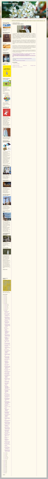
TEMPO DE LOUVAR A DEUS (7, 407)
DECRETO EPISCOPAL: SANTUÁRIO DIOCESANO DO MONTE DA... (7, 387)
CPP (23, 18)
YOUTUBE (41, 18)
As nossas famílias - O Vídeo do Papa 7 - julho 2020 (7, 448)
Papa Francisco (20, 60)
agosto (5, 309)
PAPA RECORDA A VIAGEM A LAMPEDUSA (7, 425)
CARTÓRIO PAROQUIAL (19, 18)
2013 (4, 467)
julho (5, 310)
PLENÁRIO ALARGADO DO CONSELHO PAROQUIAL (6, 338)
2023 (4, 299)
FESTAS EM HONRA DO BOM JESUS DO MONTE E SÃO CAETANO (7, 325)
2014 (4, 466)
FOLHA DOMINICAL (14, 18)
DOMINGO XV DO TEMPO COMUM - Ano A (7, 418)
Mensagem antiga (32, 65)
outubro (5, 306)
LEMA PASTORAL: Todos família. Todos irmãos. (6, 431)
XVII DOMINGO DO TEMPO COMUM (7, 343)
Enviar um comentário (16, 63)
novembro (5, 305)
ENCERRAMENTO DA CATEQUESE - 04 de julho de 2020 (7, 399)
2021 (4, 301)
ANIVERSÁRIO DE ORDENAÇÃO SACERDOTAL (6, 412)
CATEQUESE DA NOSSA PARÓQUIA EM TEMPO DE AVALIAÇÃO (7, 402)
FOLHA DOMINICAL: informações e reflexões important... (7, 351)
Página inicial (25, 65)
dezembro (5, 304)
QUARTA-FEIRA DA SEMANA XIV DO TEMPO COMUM (7, 423)
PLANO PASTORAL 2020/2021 (7, 433)
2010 (4, 471)
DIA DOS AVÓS (6, 349)
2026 (4, 295)
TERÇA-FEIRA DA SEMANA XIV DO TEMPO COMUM (7, 428)
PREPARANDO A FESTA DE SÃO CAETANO (6, 322)
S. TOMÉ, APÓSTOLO (6, 445)
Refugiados (23, 60)
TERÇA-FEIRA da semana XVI (6, 364)
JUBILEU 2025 (37, 18)
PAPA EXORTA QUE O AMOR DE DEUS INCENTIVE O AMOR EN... (7, 367)
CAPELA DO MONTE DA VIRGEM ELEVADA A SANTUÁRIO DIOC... (7, 391)
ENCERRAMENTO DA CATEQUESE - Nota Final (7, 396)
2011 (4, 470)
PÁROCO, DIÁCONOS (8, 18)
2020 (4, 303)
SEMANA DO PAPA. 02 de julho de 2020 (7, 435)
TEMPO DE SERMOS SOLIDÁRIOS (7, 420)
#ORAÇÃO (5, 327)
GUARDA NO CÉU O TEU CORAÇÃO (7, 372)
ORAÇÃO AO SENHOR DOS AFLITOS (6, 440)
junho (5, 452)
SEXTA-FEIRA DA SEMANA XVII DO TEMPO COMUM (7, 318)
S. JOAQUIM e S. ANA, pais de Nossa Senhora (7, 347)
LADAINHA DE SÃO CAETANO (7, 320)
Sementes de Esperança (10, 3)
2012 (4, 469)
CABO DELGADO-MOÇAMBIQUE (6, 373)
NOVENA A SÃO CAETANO (6, 312)
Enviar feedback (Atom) (19, 66)
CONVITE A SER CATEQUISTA (6, 381)
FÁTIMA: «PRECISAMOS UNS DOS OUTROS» (6, 409)
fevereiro (5, 457)
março (5, 456)
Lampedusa (16, 60)
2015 (4, 465)
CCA (43, 18)
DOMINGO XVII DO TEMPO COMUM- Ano (7, 355)
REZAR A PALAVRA (7, 313)
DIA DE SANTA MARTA (6, 329)
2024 (4, 298)
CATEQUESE (26, 18)
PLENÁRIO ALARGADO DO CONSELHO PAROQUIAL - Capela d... (6, 332)
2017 (4, 462)
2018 (4, 461)
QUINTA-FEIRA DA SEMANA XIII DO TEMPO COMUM (7, 450)
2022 (4, 300)
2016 (4, 464)
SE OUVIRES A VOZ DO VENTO (7, 370)
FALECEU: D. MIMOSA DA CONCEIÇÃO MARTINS (6, 362)
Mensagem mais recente (16, 65)
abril (5, 455)
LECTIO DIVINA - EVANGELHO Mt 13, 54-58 (7, 315)
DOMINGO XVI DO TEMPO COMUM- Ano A (7, 379)
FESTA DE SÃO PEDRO (6, 437)
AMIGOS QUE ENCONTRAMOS (7, 394)
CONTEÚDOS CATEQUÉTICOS (32, 18)
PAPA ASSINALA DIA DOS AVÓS (7, 345)
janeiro (5, 458)
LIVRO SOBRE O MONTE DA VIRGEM (6, 384)
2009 (4, 472)
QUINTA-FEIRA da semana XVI (7, 359)
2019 (4, 460)
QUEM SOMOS (3, 18)
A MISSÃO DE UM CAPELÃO (6, 405)
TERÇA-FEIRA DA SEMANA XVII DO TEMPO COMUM (7, 335)
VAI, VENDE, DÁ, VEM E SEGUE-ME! (6, 341)
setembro (5, 307)
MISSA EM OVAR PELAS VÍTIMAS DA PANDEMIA (6, 357)
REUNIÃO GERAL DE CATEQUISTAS (7, 444)
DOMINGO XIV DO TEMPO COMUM (7, 442)
